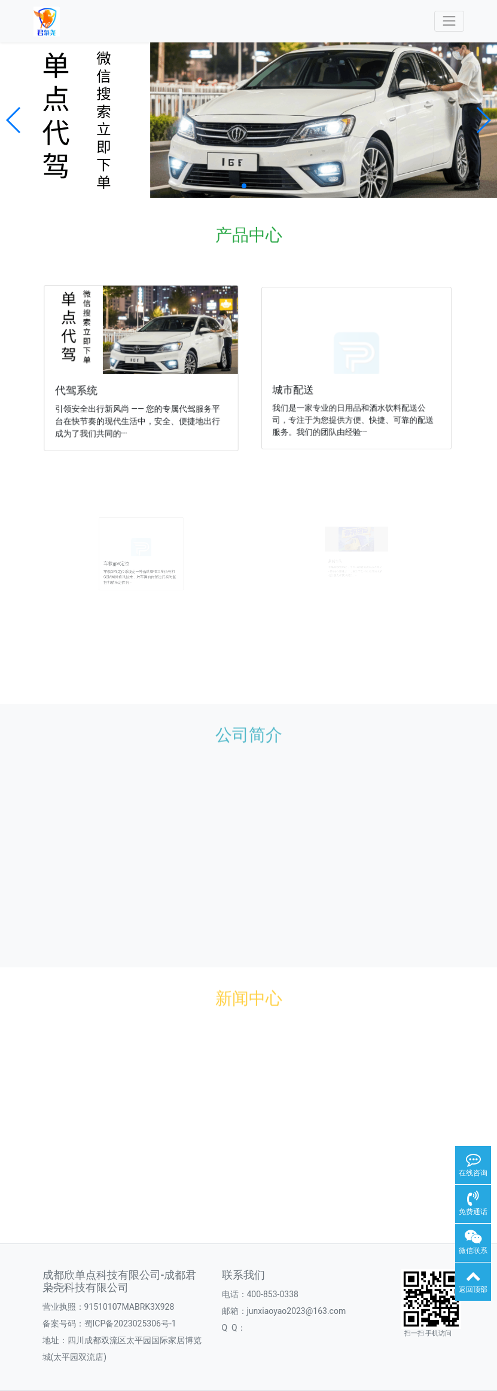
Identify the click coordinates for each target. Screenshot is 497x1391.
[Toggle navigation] (449, 21)
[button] (14, 120)
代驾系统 (78, 389)
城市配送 (296, 387)
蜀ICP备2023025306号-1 (130, 1323)
